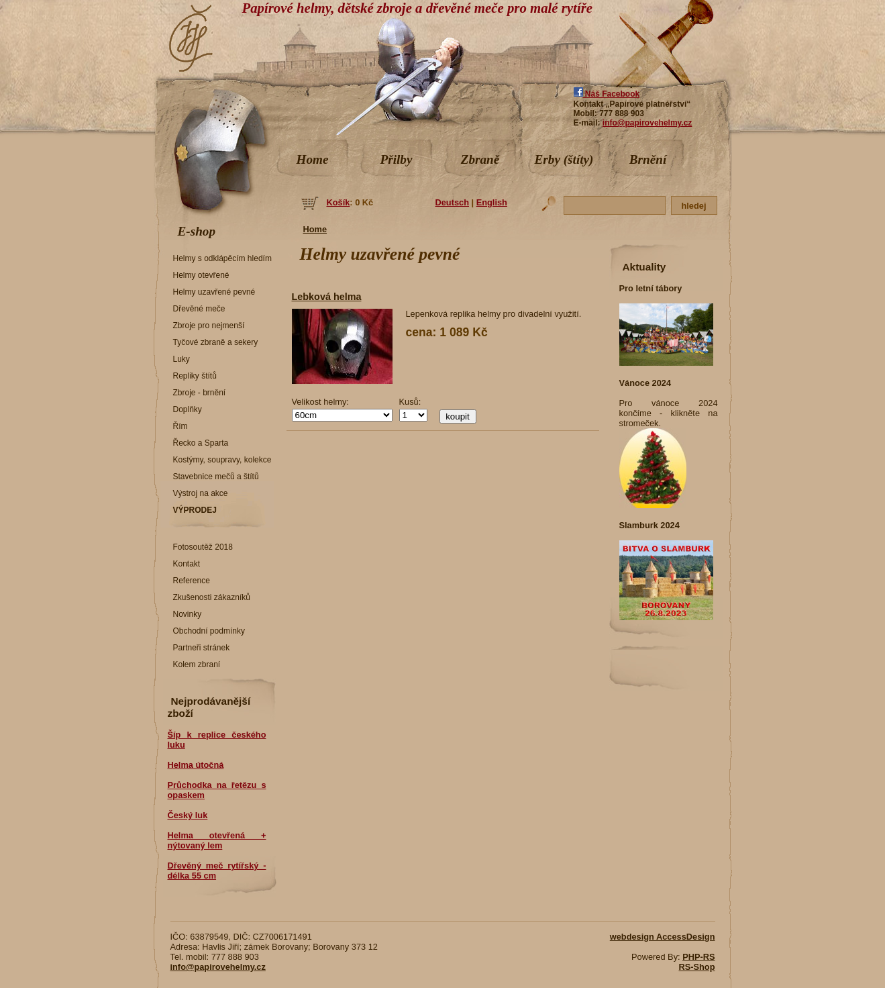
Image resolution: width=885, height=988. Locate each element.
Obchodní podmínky (209, 631)
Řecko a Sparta (201, 443)
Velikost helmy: (320, 402)
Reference (191, 580)
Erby (564, 159)
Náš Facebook (607, 94)
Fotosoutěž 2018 (203, 547)
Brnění (647, 159)
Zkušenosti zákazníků (211, 597)
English (491, 202)
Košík (338, 202)
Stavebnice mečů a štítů (216, 476)
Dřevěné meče (199, 308)
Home (313, 159)
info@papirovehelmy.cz (647, 123)
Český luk (188, 815)
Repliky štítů (195, 376)
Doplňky (187, 409)
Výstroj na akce (200, 493)
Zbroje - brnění (199, 392)
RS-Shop (696, 967)
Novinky (187, 614)
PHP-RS (698, 957)
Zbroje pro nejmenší (209, 325)
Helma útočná (196, 765)
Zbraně (480, 159)
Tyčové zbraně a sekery (215, 342)
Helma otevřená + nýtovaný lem (217, 840)
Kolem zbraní (197, 664)
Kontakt (187, 564)
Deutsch (452, 202)
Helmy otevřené (201, 275)
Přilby (396, 159)
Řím (180, 426)
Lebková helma (327, 296)
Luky (181, 359)
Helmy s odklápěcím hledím (222, 258)
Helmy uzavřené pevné (214, 292)
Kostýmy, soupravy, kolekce (222, 459)
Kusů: (410, 402)
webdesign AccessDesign (662, 937)
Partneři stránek (201, 647)
